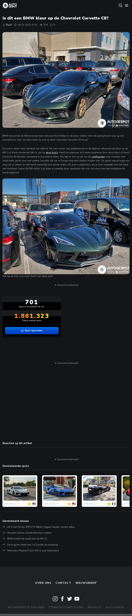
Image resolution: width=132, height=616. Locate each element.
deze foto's (52, 152)
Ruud (9, 24)
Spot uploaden (31, 330)
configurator (98, 156)
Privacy (94, 607)
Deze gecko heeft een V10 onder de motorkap (32, 544)
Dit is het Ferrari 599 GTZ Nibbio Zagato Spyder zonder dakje (41, 527)
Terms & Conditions (65, 607)
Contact (63, 583)
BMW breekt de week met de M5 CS (27, 538)
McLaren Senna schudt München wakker (29, 532)
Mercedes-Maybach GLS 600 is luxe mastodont (33, 550)
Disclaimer (114, 607)
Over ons (43, 583)
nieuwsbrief (86, 583)
